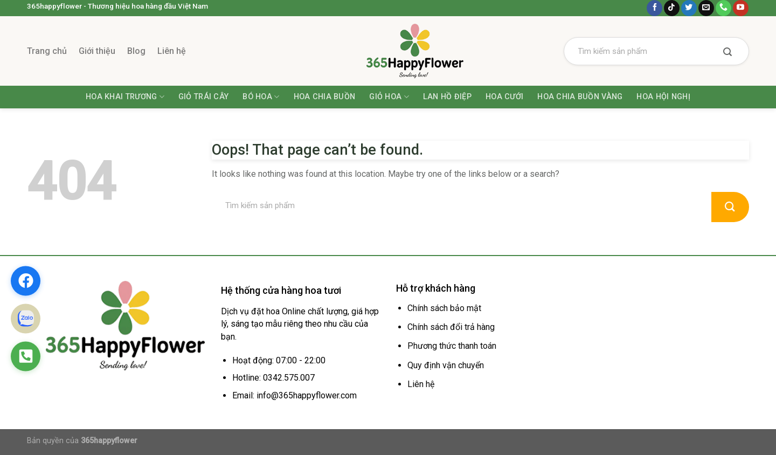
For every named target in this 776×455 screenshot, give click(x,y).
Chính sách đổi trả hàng (451, 327)
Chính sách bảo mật (444, 308)
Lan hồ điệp (447, 96)
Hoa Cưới (504, 96)
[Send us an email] (706, 8)
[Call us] (723, 8)
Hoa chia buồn (325, 96)
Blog (136, 51)
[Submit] (727, 53)
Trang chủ (47, 51)
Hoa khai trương (125, 97)
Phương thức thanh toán (451, 346)
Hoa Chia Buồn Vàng (579, 96)
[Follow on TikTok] (672, 8)
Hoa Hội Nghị (663, 96)
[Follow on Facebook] (654, 8)
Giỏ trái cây (203, 96)
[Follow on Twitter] (689, 8)
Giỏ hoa (389, 97)
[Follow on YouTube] (741, 8)
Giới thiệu (97, 51)
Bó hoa (260, 97)
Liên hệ (171, 51)
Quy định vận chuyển (445, 365)
